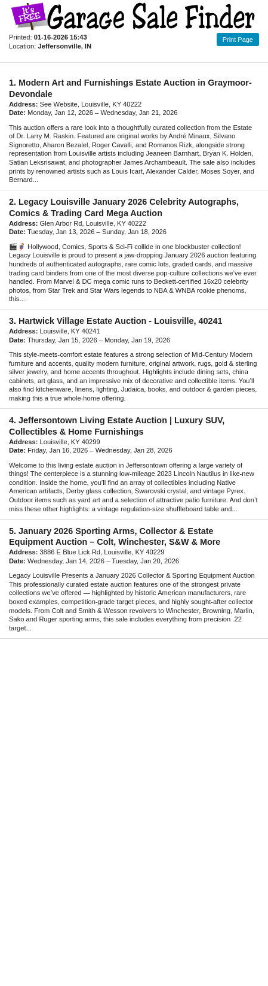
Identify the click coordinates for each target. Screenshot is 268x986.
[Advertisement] (134, 806)
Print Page (238, 39)
